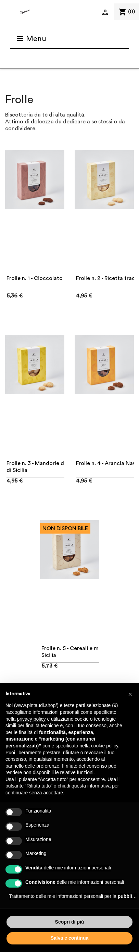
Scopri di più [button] (69, 922)
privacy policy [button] (31, 719)
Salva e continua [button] (69, 938)
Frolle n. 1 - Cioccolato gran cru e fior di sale (62, 278)
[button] (130, 694)
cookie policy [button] (104, 745)
